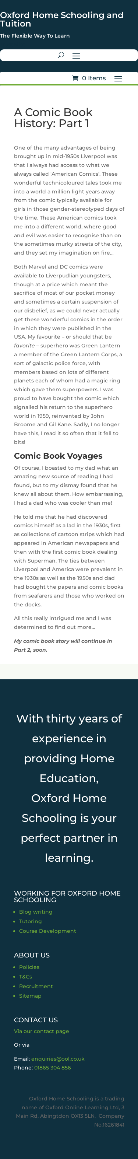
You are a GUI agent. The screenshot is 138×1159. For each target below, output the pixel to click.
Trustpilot (12, 44)
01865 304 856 (52, 1067)
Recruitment (36, 986)
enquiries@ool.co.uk (58, 1058)
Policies (29, 967)
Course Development (47, 931)
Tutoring (30, 921)
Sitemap (30, 995)
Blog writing (36, 911)
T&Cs (25, 976)
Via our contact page (41, 1031)
